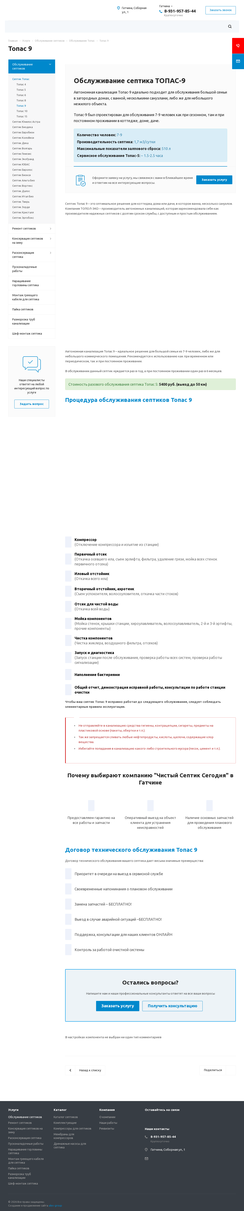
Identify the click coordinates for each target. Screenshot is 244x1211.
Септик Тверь (21, 201)
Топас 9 (21, 105)
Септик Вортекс (22, 185)
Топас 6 (21, 95)
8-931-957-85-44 (180, 11)
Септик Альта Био (23, 180)
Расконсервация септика (23, 254)
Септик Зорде (21, 207)
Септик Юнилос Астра (26, 121)
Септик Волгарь (22, 148)
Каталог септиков (66, 1117)
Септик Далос (21, 191)
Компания (107, 1110)
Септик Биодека (22, 127)
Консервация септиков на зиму (27, 240)
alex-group (55, 1205)
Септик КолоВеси (23, 137)
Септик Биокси (21, 175)
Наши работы (108, 1122)
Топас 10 (21, 111)
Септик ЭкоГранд (23, 159)
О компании (107, 1117)
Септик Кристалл (23, 212)
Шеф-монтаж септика (27, 333)
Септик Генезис (21, 153)
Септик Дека (20, 143)
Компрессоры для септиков (72, 1128)
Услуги (13, 1110)
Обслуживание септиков (22, 66)
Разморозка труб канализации (23, 321)
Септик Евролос (22, 169)
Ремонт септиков (24, 228)
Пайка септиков (22, 309)
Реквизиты (106, 1128)
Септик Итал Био (23, 196)
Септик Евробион (23, 132)
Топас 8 (21, 100)
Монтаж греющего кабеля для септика (25, 297)
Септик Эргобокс (23, 217)
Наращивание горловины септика (25, 283)
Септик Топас (20, 79)
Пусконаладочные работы (24, 269)
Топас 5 (21, 89)
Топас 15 (21, 116)
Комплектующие (65, 1122)
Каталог (60, 1110)
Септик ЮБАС (21, 164)
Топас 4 (21, 84)
